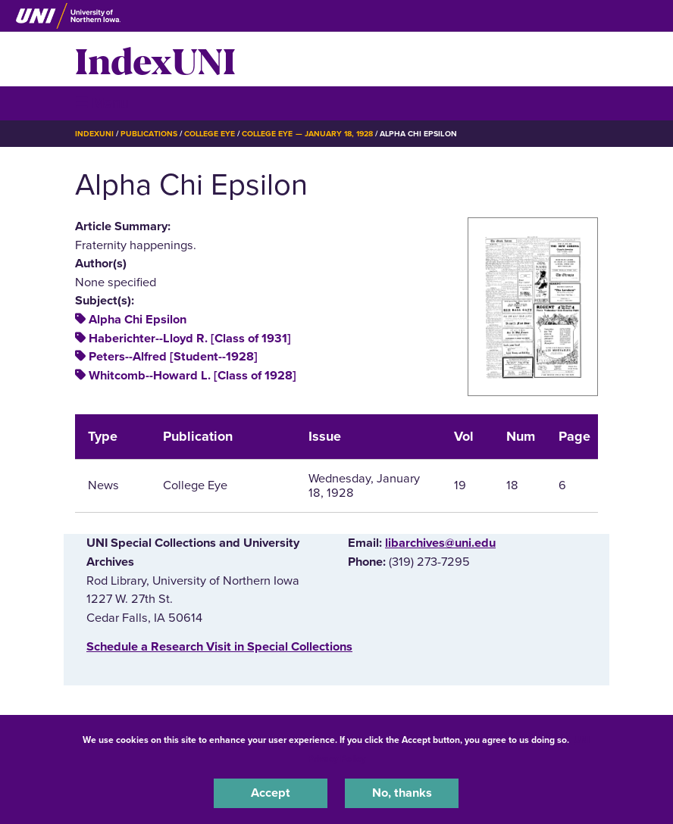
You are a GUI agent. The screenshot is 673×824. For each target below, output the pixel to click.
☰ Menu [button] (102, 102)
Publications (149, 134)
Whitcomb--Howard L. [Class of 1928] (192, 375)
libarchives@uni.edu (440, 543)
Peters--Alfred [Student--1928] (173, 356)
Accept (270, 793)
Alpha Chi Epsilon (137, 319)
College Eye (209, 134)
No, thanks (402, 793)
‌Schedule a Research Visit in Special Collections (219, 646)
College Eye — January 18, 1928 (307, 134)
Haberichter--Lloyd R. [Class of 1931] (190, 338)
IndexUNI (155, 59)
